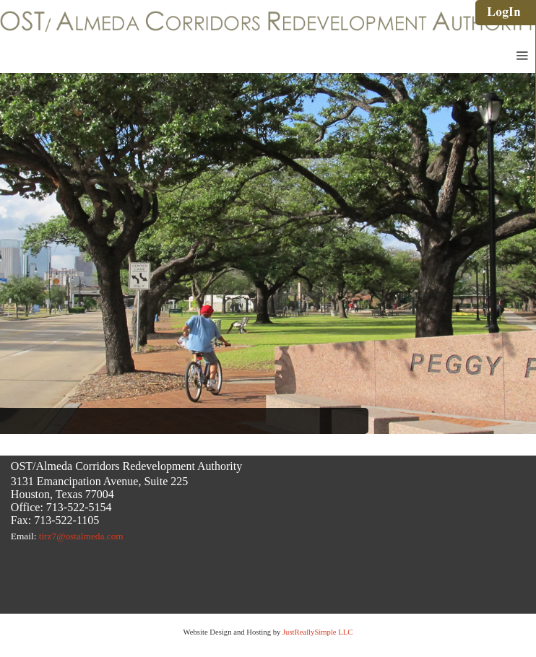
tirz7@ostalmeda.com (81, 536)
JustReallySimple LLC (316, 632)
